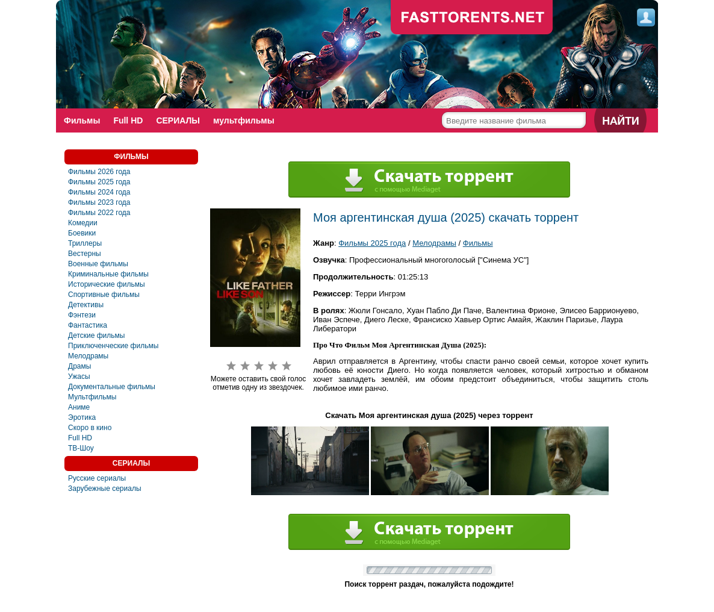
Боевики (82, 233)
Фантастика (87, 325)
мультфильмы (244, 120)
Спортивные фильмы (104, 294)
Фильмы (82, 120)
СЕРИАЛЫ (178, 120)
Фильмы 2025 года (99, 182)
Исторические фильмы (106, 284)
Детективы (86, 305)
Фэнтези (82, 315)
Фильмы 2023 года (99, 202)
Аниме (79, 407)
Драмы (79, 366)
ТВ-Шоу (81, 448)
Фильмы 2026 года (99, 171)
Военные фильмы (98, 264)
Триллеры (85, 243)
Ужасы (79, 376)
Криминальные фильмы (108, 274)
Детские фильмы (96, 335)
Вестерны (84, 253)
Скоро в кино (89, 427)
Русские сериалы (97, 478)
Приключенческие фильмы (113, 346)
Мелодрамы (88, 356)
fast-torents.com (472, 18)
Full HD (128, 120)
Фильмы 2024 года (99, 192)
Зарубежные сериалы (104, 488)
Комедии (83, 223)
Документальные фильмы (111, 386)
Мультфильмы (92, 397)
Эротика (82, 417)
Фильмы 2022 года (99, 212)
